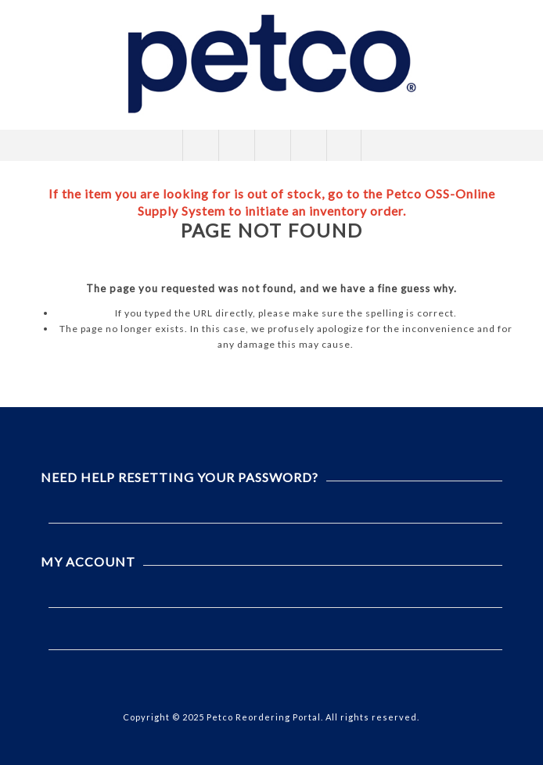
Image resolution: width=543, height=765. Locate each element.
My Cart (307, 145)
